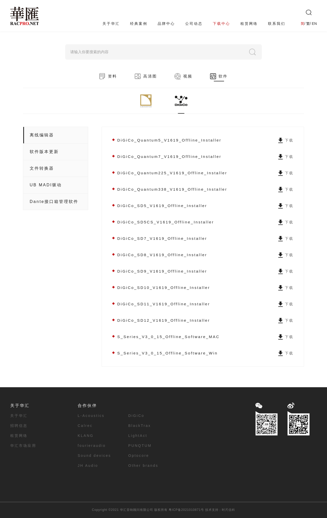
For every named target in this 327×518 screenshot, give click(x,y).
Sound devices (94, 456)
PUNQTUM (140, 446)
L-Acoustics (91, 416)
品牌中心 (166, 23)
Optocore (138, 456)
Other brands (143, 465)
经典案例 (138, 23)
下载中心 (221, 23)
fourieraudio (92, 446)
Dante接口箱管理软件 (54, 201)
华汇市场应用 (23, 446)
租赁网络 (249, 23)
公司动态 (194, 23)
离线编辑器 (42, 135)
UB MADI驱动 (46, 185)
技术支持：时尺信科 (220, 510)
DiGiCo (136, 416)
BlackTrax (139, 426)
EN (314, 23)
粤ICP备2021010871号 (186, 510)
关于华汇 (111, 23)
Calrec (85, 426)
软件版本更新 (44, 151)
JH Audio (88, 465)
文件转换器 (42, 168)
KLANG (86, 436)
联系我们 (276, 23)
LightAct (137, 436)
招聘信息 (19, 426)
